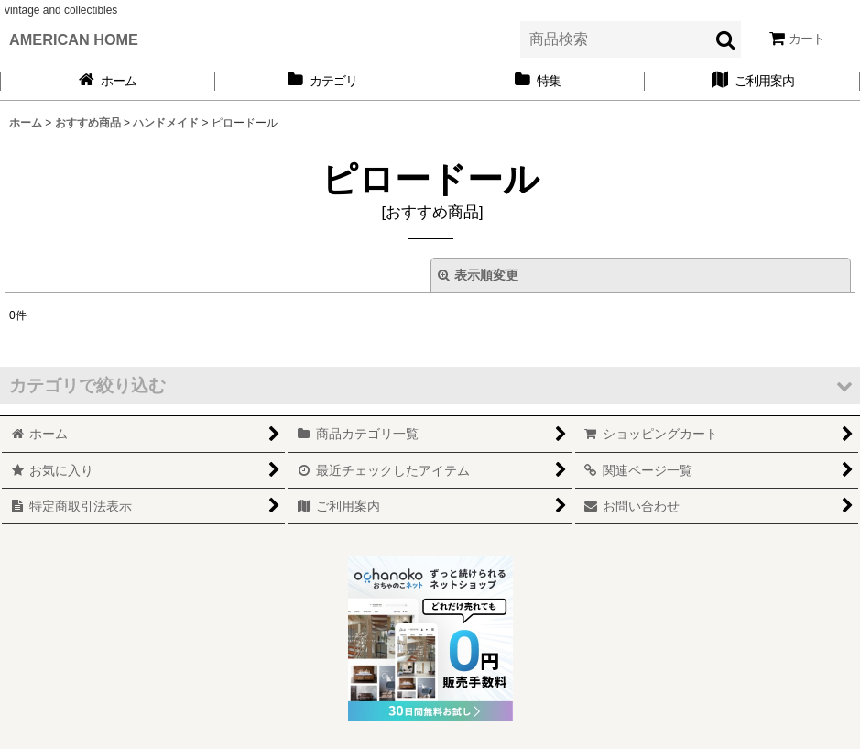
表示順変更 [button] (478, 275)
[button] (430, 385)
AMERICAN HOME (73, 39)
